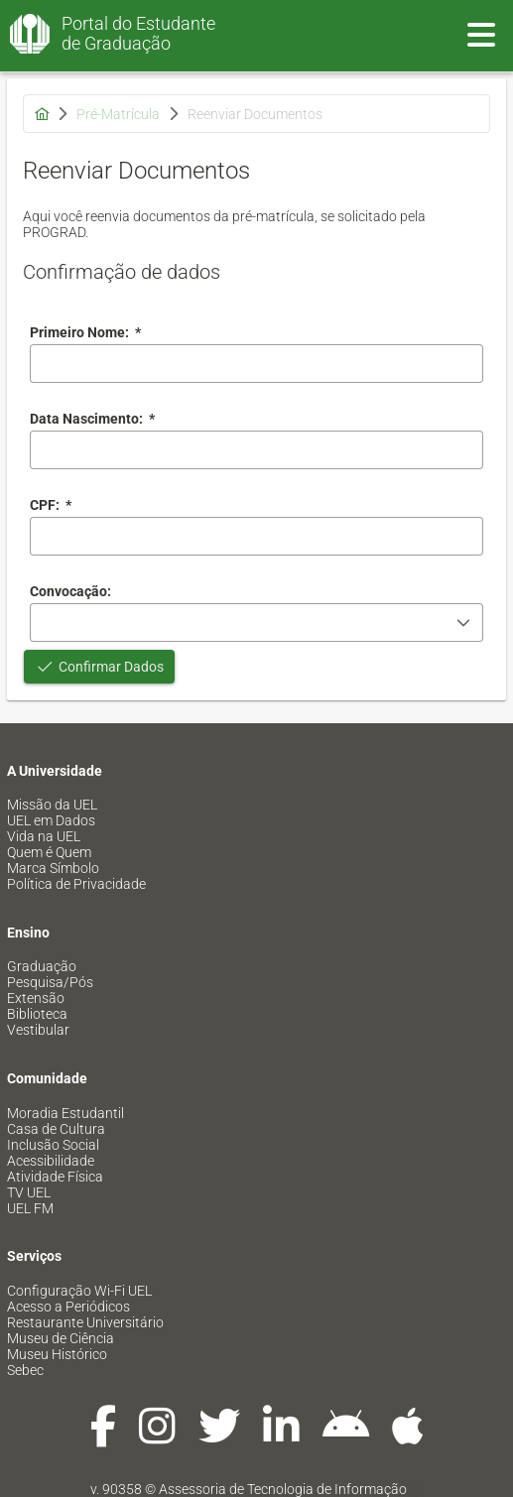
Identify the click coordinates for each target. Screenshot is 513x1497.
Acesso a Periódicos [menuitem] (68, 1306)
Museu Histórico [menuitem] (57, 1354)
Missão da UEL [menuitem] (52, 804)
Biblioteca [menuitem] (37, 1014)
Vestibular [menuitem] (38, 1030)
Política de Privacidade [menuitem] (76, 884)
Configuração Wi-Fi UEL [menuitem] (79, 1291)
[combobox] (256, 450)
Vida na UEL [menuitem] (43, 836)
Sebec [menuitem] (25, 1370)
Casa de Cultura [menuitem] (56, 1129)
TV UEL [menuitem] (29, 1192)
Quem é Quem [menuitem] (49, 852)
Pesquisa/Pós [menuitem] (50, 982)
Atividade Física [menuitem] (55, 1177)
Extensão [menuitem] (35, 998)
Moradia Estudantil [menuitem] (65, 1113)
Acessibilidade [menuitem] (50, 1161)
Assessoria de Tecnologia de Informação (283, 1489)
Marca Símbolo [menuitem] (53, 868)
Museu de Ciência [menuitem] (60, 1338)
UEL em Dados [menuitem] (51, 820)
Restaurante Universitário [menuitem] (85, 1322)
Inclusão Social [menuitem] (53, 1145)
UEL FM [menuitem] (30, 1208)
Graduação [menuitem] (41, 966)
